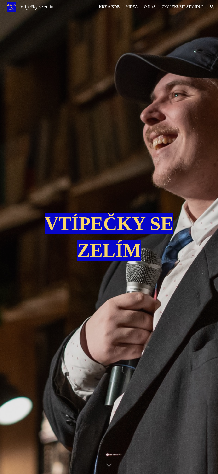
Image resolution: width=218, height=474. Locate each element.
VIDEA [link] (132, 7)
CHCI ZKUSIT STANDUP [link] (183, 7)
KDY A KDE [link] (109, 7)
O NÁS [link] (149, 7)
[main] (109, 237)
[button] (212, 6)
